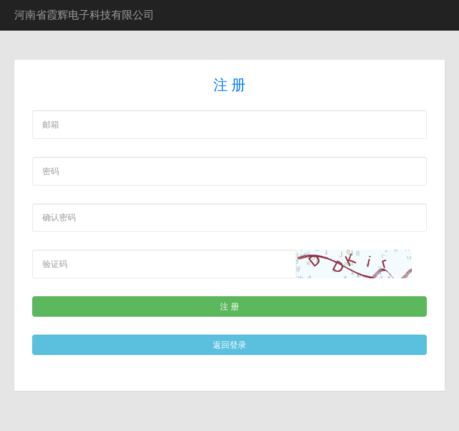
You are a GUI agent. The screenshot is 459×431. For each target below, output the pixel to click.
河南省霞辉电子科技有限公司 (84, 15)
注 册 (229, 306)
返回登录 (229, 345)
